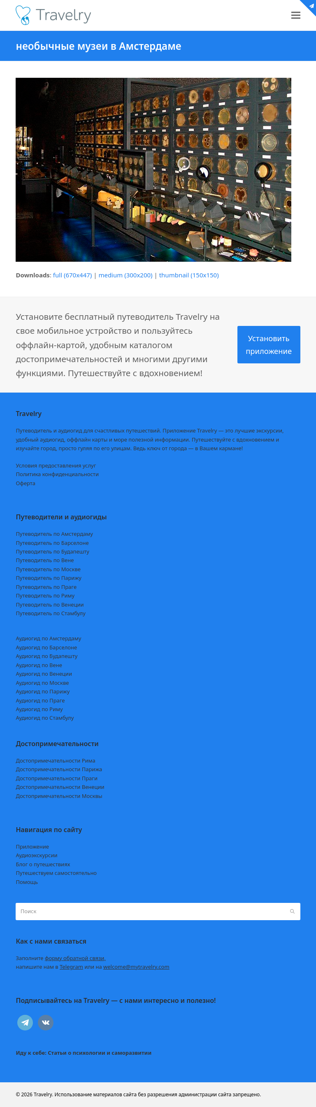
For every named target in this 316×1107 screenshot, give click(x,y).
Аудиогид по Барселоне (46, 647)
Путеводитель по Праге (46, 587)
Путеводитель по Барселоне (52, 543)
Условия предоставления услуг (56, 465)
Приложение (32, 846)
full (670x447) (72, 275)
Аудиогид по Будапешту (46, 656)
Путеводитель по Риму (45, 595)
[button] (295, 15)
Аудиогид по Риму (39, 709)
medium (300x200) (125, 275)
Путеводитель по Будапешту (52, 551)
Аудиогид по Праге (40, 700)
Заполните (61, 958)
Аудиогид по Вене (39, 665)
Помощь (27, 882)
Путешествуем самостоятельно (56, 873)
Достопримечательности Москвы (59, 796)
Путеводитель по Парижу (48, 577)
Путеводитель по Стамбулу (50, 613)
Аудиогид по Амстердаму (48, 638)
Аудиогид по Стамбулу (45, 717)
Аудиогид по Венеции (44, 673)
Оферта (25, 483)
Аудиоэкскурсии (36, 855)
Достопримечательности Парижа (59, 769)
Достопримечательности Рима (55, 760)
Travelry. (43, 1094)
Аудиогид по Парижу (43, 691)
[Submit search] (292, 911)
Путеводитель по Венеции (50, 604)
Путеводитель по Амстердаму (54, 533)
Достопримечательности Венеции (60, 787)
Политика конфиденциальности (57, 474)
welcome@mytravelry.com (136, 966)
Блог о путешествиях (43, 864)
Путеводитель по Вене (45, 560)
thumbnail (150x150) (189, 275)
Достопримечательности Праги (57, 778)
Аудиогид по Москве (42, 682)
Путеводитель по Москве (48, 569)
